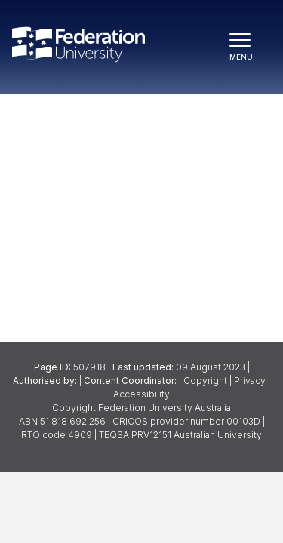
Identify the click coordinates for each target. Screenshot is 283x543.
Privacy (250, 380)
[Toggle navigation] (247, 47)
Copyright (205, 380)
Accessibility (141, 394)
